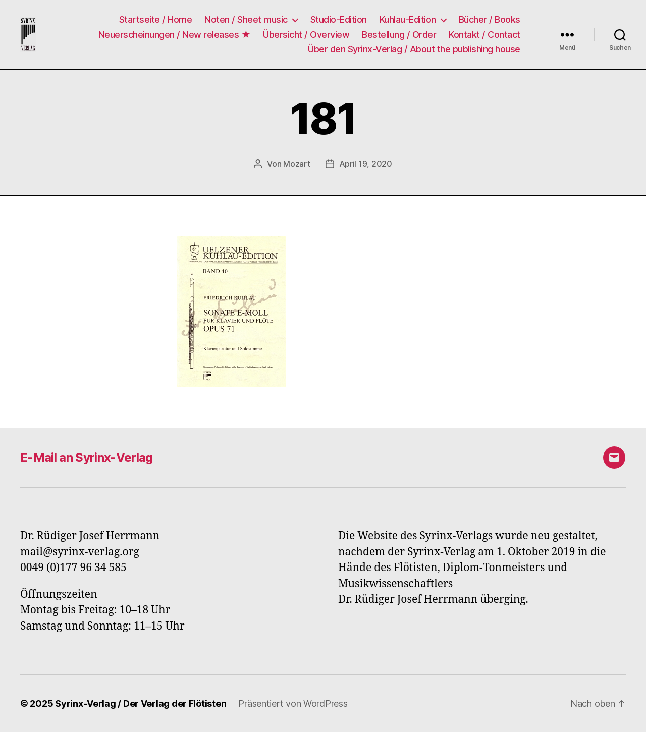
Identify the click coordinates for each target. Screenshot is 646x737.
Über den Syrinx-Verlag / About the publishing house (414, 51)
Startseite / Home (155, 22)
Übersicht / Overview (306, 36)
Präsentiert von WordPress (292, 708)
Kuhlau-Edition (408, 22)
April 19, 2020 (365, 169)
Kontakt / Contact (484, 36)
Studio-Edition (338, 22)
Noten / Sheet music (246, 22)
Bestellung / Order (399, 36)
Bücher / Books (489, 22)
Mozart (296, 169)
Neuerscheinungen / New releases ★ (174, 36)
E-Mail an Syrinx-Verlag (86, 462)
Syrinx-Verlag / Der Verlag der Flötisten (140, 708)
